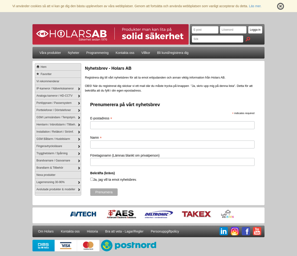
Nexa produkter (45, 175)
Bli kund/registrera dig (172, 53)
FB (246, 231)
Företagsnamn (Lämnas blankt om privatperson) (125, 155)
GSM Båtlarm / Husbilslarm (53, 139)
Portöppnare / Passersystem (53, 103)
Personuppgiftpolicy (165, 231)
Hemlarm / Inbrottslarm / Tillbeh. (56, 124)
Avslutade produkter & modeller (55, 189)
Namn (96, 137)
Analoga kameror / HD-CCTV (54, 95)
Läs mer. (255, 6)
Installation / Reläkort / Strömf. (55, 131)
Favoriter (43, 74)
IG (234, 231)
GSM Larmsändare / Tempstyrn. (56, 117)
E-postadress (101, 118)
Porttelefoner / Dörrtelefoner (53, 110)
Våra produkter (50, 53)
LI (223, 231)
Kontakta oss (125, 53)
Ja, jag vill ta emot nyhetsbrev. (115, 179)
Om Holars (46, 231)
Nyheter (73, 53)
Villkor (145, 53)
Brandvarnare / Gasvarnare (53, 160)
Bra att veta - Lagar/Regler (124, 231)
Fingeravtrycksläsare (49, 146)
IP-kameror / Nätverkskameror (55, 88)
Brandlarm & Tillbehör (49, 167)
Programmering (97, 53)
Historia (92, 231)
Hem (40, 67)
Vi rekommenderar (47, 81)
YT (257, 231)
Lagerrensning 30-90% (50, 182)
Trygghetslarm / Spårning (52, 153)
